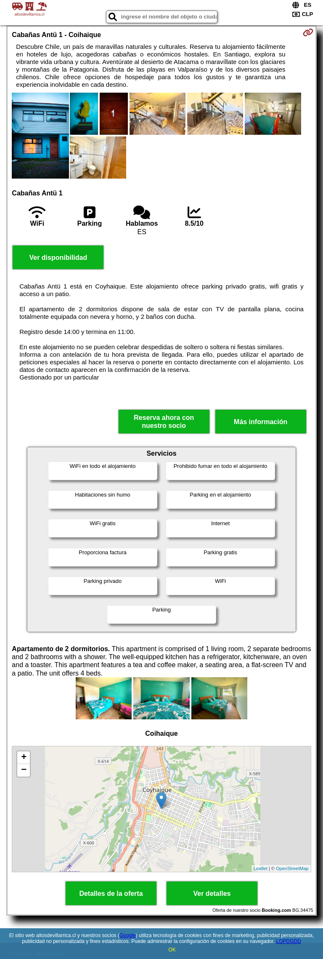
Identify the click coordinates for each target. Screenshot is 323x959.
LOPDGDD (288, 941)
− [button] (23, 770)
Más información (260, 421)
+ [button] (23, 757)
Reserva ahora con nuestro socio (164, 421)
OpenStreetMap (292, 868)
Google (127, 935)
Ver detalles (212, 893)
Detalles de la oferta (111, 893)
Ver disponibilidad (58, 257)
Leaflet (260, 868)
